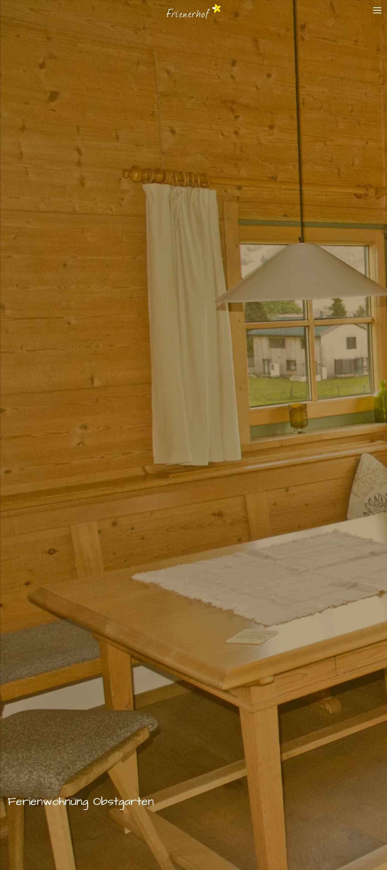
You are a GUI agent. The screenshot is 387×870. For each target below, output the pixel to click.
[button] (377, 12)
